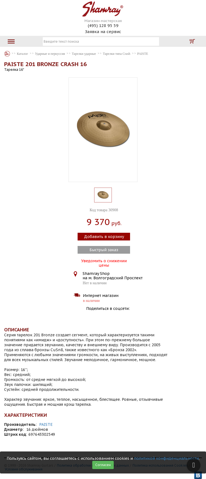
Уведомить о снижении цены (104, 262)
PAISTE (46, 424)
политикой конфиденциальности (166, 458)
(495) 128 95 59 (103, 25)
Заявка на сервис (103, 31)
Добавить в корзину (104, 236)
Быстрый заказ (103, 249)
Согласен (103, 465)
